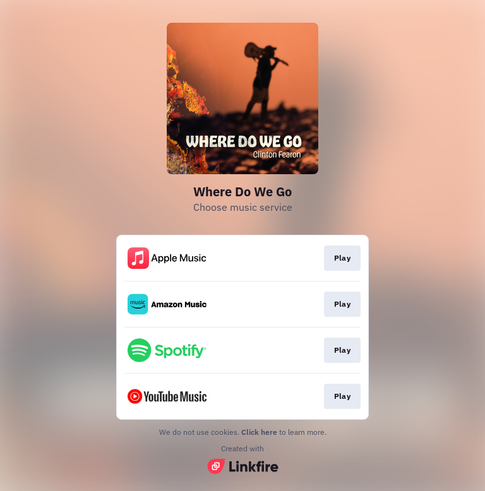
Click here (259, 432)
